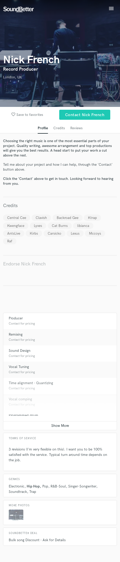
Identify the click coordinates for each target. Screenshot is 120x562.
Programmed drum (23, 415)
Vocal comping (20, 399)
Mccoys (95, 233)
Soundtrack (18, 492)
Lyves (38, 226)
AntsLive (13, 233)
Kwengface (15, 226)
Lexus (75, 233)
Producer (16, 318)
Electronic (16, 486)
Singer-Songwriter (82, 486)
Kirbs (34, 233)
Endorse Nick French (24, 264)
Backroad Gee (67, 218)
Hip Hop (33, 486)
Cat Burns (60, 226)
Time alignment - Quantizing (31, 383)
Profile (43, 128)
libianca (83, 226)
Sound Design (20, 350)
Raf (9, 241)
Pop (45, 486)
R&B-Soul (58, 486)
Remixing (16, 334)
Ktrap (92, 218)
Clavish (41, 218)
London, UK (12, 77)
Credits (59, 128)
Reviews (76, 128)
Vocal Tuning (19, 367)
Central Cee (16, 218)
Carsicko (54, 233)
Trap (32, 492)
